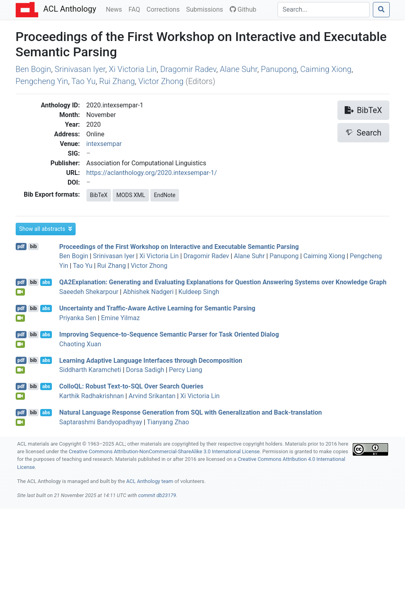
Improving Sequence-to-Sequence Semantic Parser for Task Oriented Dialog (169, 334)
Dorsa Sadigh (145, 370)
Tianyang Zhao (168, 422)
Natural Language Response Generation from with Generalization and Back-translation (190, 412)
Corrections (164, 8)
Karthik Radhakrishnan (91, 396)
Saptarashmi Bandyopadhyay (100, 422)
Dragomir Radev (188, 69)
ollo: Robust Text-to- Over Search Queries (131, 386)
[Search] (324, 9)
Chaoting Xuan (80, 344)
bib (33, 246)
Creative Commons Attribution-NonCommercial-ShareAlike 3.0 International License (164, 451)
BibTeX (99, 195)
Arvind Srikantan (152, 396)
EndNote (165, 195)
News (115, 8)
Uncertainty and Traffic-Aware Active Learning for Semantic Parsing (157, 308)
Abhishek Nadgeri (148, 292)
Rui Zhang (117, 81)
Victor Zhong (160, 81)
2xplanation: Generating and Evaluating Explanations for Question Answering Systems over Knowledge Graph (222, 282)
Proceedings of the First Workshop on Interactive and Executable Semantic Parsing (178, 246)
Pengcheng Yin (42, 81)
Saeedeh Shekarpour (88, 292)
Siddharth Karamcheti (90, 370)
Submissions (206, 8)
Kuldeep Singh (199, 292)
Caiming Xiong (326, 69)
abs (46, 282)
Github (243, 9)
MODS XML (130, 195)
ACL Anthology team (149, 481)
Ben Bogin (33, 69)
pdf (21, 246)
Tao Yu (84, 81)
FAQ (135, 8)
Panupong (279, 69)
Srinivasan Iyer (80, 69)
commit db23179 (157, 495)
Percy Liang (185, 370)
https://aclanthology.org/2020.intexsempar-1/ (151, 173)
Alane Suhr (238, 69)
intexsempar (104, 144)
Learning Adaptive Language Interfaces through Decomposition (150, 360)
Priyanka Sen (77, 318)
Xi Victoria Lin (133, 69)
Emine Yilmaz (120, 318)
